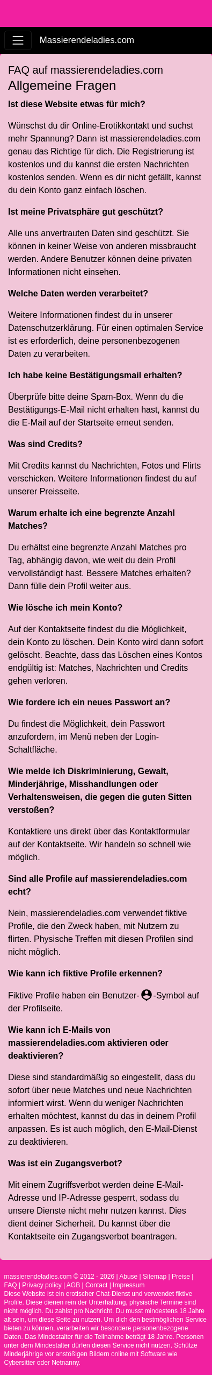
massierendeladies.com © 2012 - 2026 (59, 1276)
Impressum (128, 1285)
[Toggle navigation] (18, 40)
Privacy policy (41, 1285)
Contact (96, 1285)
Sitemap (154, 1276)
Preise (181, 1276)
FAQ (10, 1285)
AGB (73, 1285)
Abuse (128, 1276)
